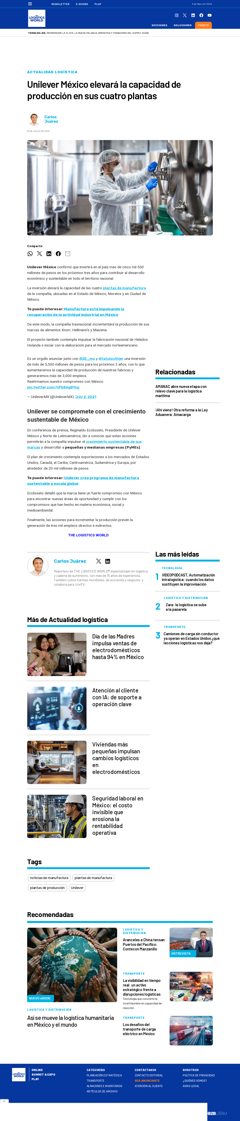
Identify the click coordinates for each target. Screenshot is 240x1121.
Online (37, 1070)
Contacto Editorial (149, 1075)
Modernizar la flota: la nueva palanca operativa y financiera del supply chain (98, 33)
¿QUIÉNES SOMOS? (195, 1080)
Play (98, 4)
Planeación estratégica (104, 1075)
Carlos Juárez (51, 119)
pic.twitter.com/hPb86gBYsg (53, 387)
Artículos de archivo (102, 1091)
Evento (203, 25)
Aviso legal (191, 1086)
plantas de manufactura (124, 288)
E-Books (82, 4)
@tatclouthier (111, 358)
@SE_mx (87, 358)
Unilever (77, 888)
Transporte (95, 1080)
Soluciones (183, 25)
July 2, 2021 (85, 397)
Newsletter (60, 4)
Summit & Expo (43, 1074)
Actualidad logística (52, 72)
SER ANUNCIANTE (147, 1080)
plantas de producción (47, 888)
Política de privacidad (199, 1075)
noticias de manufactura (49, 878)
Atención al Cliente (149, 1086)
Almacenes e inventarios (104, 1086)
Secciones (159, 25)
